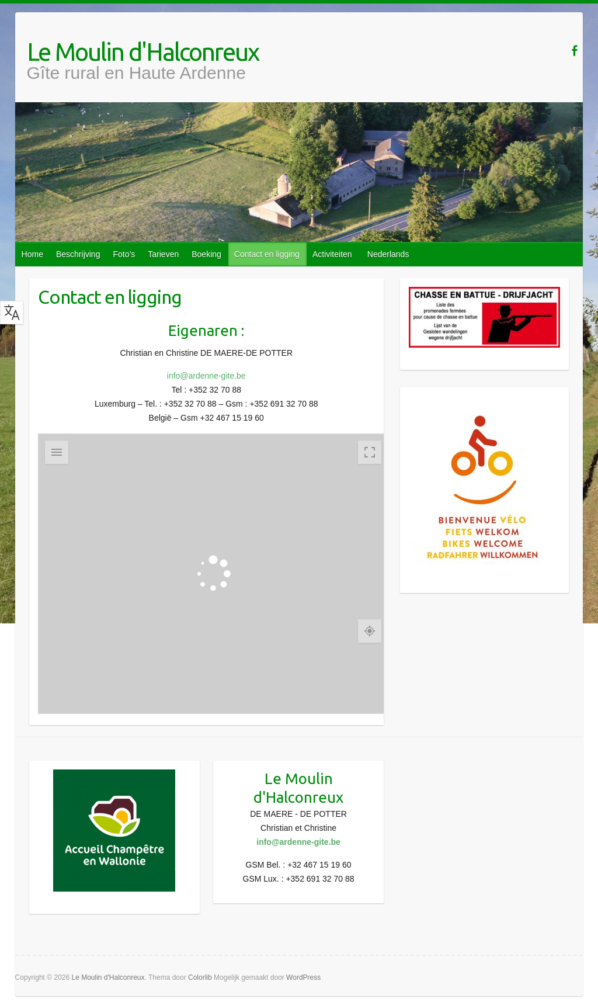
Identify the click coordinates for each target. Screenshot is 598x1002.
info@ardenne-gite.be (206, 375)
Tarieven (163, 254)
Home (32, 254)
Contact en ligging (267, 254)
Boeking (206, 254)
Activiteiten (332, 254)
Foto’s (124, 254)
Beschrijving (78, 254)
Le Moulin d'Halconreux (143, 52)
